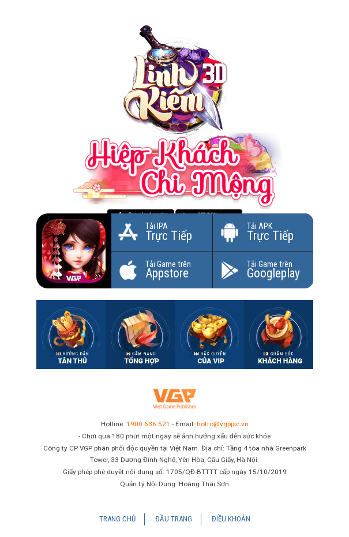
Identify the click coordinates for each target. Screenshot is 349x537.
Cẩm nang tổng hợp (140, 334)
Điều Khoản (231, 519)
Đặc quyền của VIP (209, 334)
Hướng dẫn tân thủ (71, 334)
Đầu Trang (173, 519)
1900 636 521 (148, 424)
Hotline (278, 334)
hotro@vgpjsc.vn (223, 424)
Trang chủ (117, 519)
